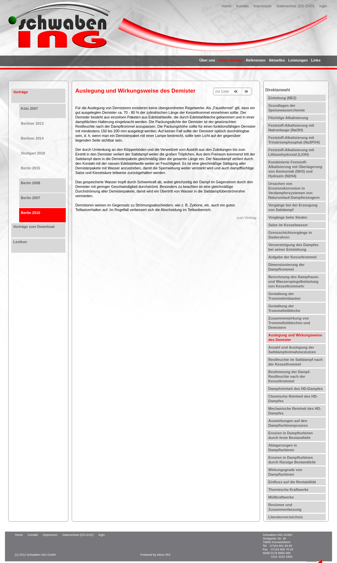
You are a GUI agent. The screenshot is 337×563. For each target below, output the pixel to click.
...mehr (311, 561)
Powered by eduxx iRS (155, 554)
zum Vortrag (246, 218)
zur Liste (222, 91)
